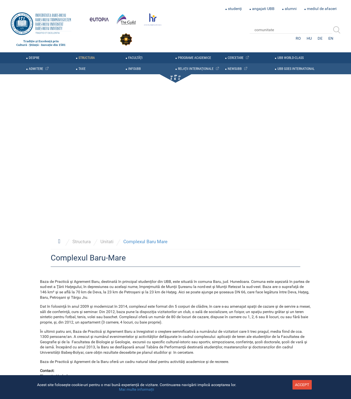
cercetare (236, 58)
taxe (82, 69)
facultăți (135, 58)
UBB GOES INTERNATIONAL (296, 69)
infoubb (134, 69)
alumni (291, 8)
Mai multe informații (136, 389)
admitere (36, 69)
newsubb (235, 69)
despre (34, 58)
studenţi (235, 8)
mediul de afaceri (322, 8)
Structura (81, 241)
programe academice (194, 58)
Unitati (107, 241)
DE (320, 38)
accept (302, 384)
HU (309, 38)
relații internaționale (196, 69)
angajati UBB (263, 8)
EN (330, 38)
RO (298, 38)
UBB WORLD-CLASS (290, 58)
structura (86, 58)
